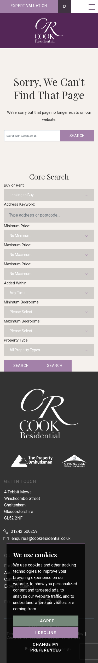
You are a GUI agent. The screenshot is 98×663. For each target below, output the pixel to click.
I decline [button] (45, 632)
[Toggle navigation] (92, 7)
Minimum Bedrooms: (21, 302)
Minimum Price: (17, 226)
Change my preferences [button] (45, 647)
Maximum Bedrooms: (22, 321)
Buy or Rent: (14, 185)
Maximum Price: (17, 245)
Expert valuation (29, 6)
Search (77, 136)
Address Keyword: (19, 204)
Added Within (15, 283)
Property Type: (16, 340)
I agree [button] (45, 621)
